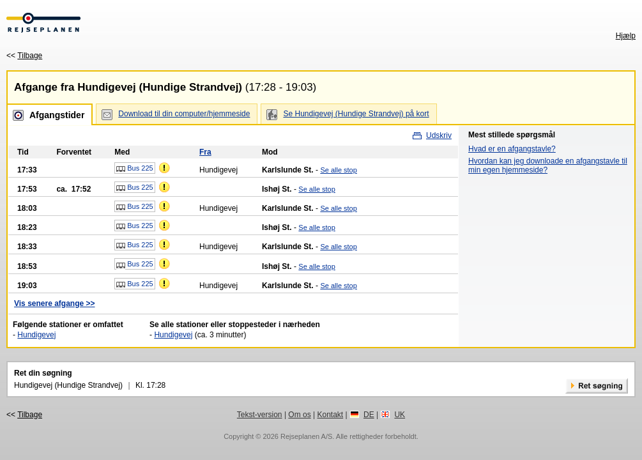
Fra (205, 152)
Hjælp (626, 35)
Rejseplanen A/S (306, 436)
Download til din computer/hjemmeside (184, 113)
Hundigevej (36, 334)
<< (24, 55)
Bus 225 (134, 168)
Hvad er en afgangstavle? (512, 148)
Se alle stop (338, 170)
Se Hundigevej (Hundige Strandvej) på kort (356, 113)
